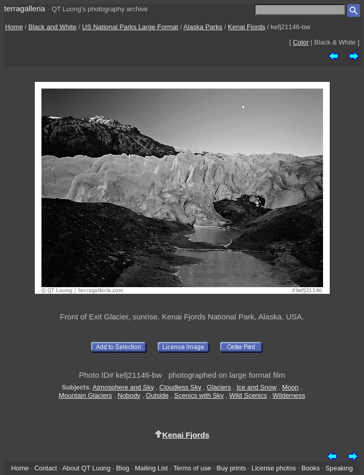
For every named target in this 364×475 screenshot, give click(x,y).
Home (14, 27)
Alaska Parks (202, 27)
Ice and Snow (256, 387)
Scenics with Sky (199, 395)
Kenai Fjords (246, 27)
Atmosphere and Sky (123, 387)
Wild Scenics (248, 395)
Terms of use (192, 468)
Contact (45, 468)
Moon (290, 387)
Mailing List (151, 468)
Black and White (53, 27)
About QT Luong (86, 468)
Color (301, 42)
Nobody (129, 395)
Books (311, 468)
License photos (273, 468)
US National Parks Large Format (130, 27)
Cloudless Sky (180, 387)
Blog (123, 468)
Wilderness (288, 395)
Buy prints (231, 468)
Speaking (339, 468)
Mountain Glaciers (85, 395)
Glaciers (219, 387)
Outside (157, 395)
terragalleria (24, 8)
